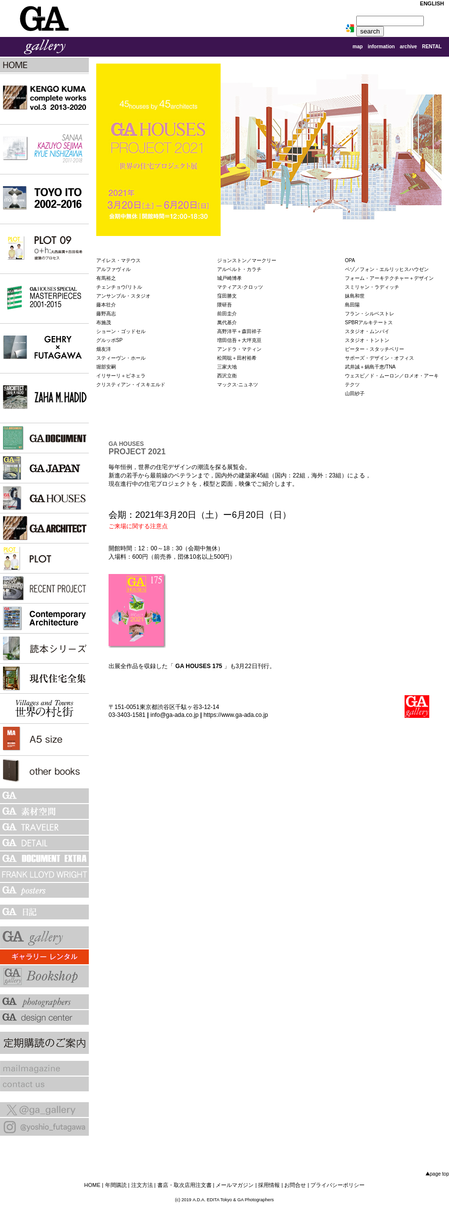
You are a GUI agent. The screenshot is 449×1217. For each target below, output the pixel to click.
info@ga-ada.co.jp (174, 714)
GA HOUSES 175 (198, 666)
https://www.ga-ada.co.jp (235, 714)
